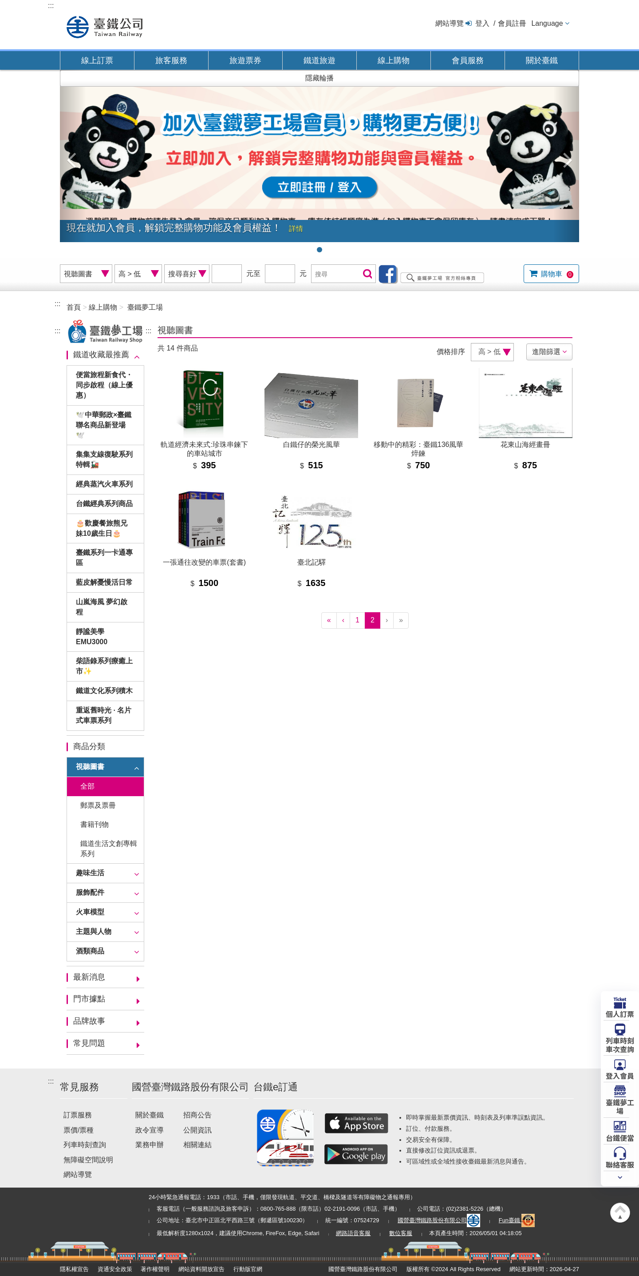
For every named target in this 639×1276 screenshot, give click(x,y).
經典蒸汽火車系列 (104, 484)
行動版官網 (247, 1269)
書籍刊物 (94, 824)
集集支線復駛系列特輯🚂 (104, 459)
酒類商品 (90, 951)
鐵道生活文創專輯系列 (108, 848)
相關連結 (197, 1144)
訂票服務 (77, 1115)
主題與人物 (93, 931)
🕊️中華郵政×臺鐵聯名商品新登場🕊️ (103, 425)
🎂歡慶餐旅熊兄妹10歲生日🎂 (101, 528)
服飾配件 (90, 892)
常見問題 (89, 1043)
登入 (482, 23)
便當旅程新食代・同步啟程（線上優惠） (104, 385)
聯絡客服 (620, 1164)
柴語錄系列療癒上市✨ (104, 666)
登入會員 (620, 1075)
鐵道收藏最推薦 (101, 354)
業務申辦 (149, 1144)
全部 (87, 786)
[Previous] (343, 620)
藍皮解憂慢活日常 (104, 582)
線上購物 (394, 60)
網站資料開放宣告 (201, 1269)
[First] (329, 620)
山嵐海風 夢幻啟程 (101, 607)
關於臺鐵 (542, 60)
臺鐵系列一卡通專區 (104, 557)
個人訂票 (620, 1013)
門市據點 (89, 998)
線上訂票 (97, 60)
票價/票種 (78, 1130)
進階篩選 (546, 351)
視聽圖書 (90, 766)
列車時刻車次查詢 (620, 1044)
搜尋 (366, 274)
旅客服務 (171, 60)
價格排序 (451, 351)
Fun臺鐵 (517, 1220)
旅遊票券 (245, 60)
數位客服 (400, 1233)
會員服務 (468, 60)
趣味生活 (90, 873)
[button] (73, 156)
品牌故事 (89, 1021)
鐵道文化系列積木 (104, 690)
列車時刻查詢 (84, 1144)
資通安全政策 (115, 1269)
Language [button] (547, 23)
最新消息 (89, 977)
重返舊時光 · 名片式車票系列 (103, 715)
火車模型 (90, 912)
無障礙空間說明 (88, 1160)
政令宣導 (149, 1130)
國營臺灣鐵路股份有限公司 (439, 1220)
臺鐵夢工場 (145, 307)
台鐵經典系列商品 (104, 503)
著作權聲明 (155, 1269)
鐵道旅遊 (319, 60)
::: (51, 5)
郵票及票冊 (98, 805)
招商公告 (197, 1115)
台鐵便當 (620, 1137)
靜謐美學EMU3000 (91, 637)
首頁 (74, 307)
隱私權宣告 (74, 1269)
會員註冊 (512, 23)
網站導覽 (449, 23)
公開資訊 (197, 1130)
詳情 (296, 228)
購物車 (556, 274)
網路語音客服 (353, 1233)
